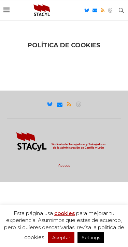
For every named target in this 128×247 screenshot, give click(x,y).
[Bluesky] (86, 10)
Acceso (64, 165)
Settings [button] (91, 237)
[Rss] (102, 10)
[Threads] (110, 10)
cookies (64, 213)
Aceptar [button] (61, 237)
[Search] (121, 10)
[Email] (95, 10)
